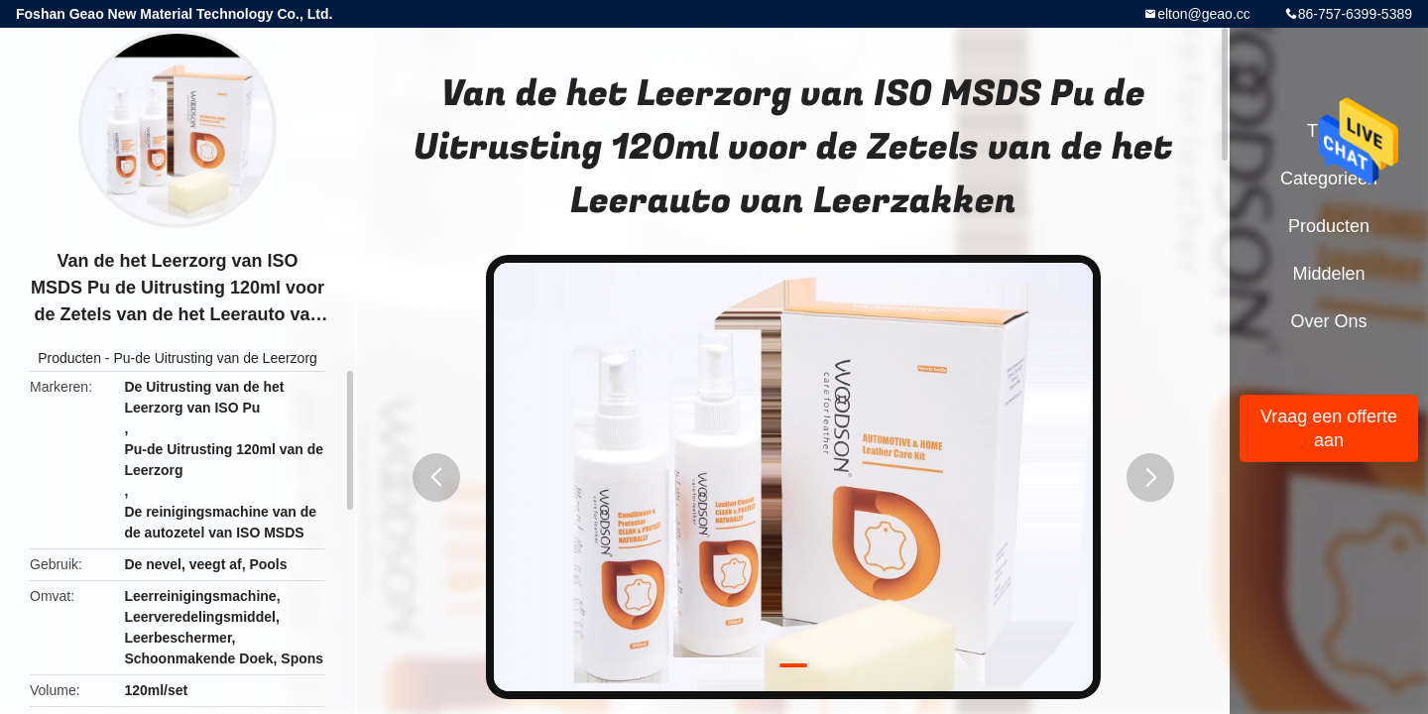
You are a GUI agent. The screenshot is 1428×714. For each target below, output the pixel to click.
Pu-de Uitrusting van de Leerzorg (214, 358)
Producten (69, 358)
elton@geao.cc (1203, 14)
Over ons (1328, 321)
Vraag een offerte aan (1328, 428)
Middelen (1328, 274)
